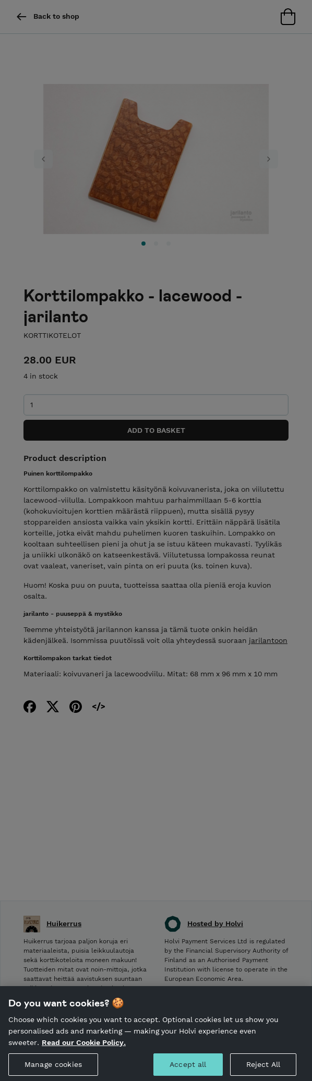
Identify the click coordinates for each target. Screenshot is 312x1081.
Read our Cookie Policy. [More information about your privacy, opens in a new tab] (84, 1050)
